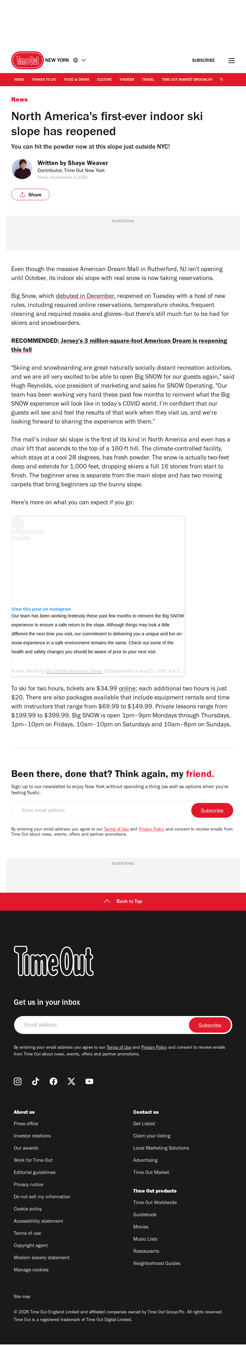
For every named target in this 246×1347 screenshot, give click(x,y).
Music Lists (145, 1242)
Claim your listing (151, 1139)
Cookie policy (28, 1212)
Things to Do (44, 80)
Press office (26, 1126)
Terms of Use (116, 832)
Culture (104, 80)
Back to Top (123, 904)
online (127, 692)
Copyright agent (31, 1248)
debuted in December (85, 297)
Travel (148, 80)
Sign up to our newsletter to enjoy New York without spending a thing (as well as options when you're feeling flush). (119, 792)
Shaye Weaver (92, 164)
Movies (140, 1230)
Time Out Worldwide (155, 1205)
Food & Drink (76, 80)
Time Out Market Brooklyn (187, 80)
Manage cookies (31, 1273)
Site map (22, 1300)
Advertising (145, 1163)
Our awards (26, 1151)
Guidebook (145, 1217)
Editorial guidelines (34, 1175)
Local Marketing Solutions (161, 1151)
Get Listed (144, 1126)
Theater (126, 80)
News (19, 80)
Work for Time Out (33, 1163)
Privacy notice (28, 1187)
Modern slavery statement (42, 1260)
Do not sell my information (42, 1199)
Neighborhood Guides (156, 1266)
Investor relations (32, 1139)
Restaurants (146, 1254)
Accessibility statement (38, 1224)
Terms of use (27, 1236)
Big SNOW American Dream (74, 673)
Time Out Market (151, 1175)
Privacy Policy (151, 832)
